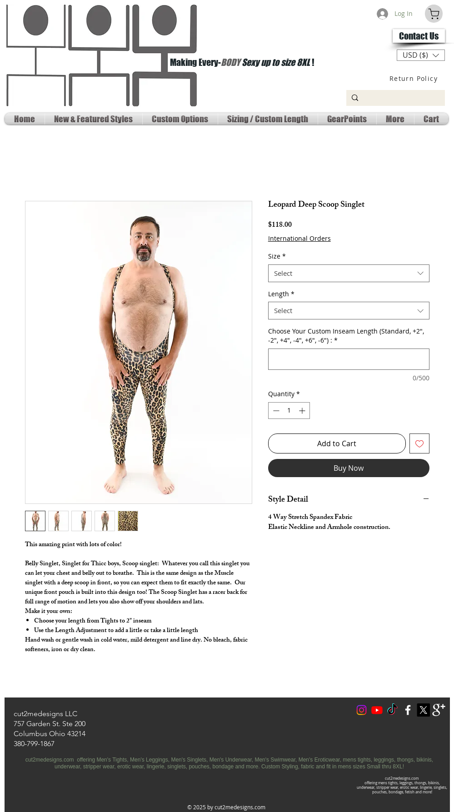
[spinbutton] (289, 410)
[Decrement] (275, 410)
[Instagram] (361, 710)
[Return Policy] (414, 78)
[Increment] (303, 410)
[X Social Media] (423, 710)
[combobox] (348, 273)
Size (277, 256)
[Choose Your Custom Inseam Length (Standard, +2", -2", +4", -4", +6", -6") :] (349, 359)
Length (281, 293)
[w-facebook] (407, 710)
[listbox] (421, 55)
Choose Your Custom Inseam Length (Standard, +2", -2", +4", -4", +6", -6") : (346, 335)
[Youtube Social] (377, 710)
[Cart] (434, 14)
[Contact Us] (419, 36)
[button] (421, 55)
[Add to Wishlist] (419, 443)
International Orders (299, 238)
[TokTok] (392, 710)
